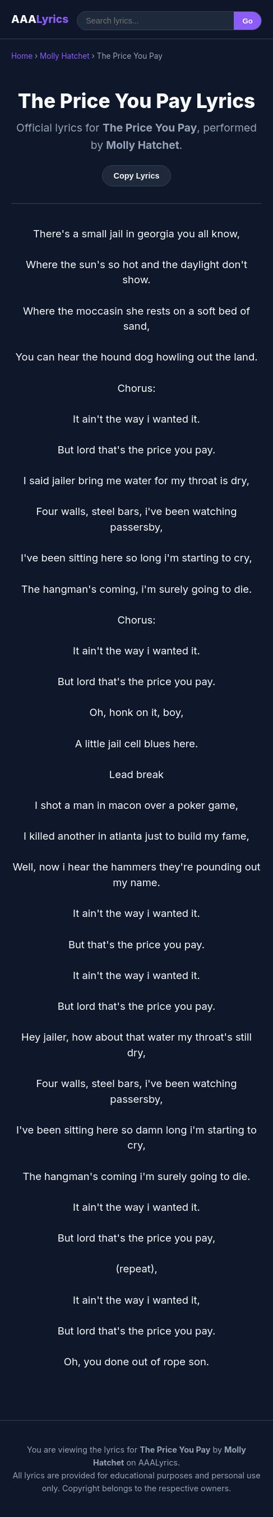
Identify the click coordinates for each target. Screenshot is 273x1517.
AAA (39, 19)
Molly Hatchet (65, 55)
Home (22, 55)
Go (247, 21)
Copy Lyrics (137, 175)
